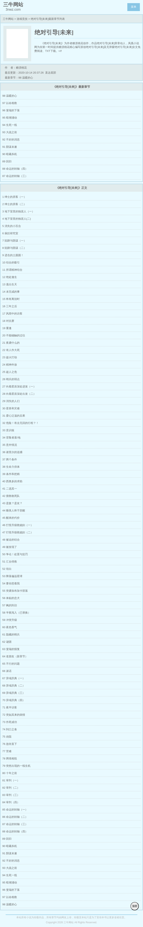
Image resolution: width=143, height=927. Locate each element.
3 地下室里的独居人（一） (18, 211)
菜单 (133, 6)
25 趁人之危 (9, 371)
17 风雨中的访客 (12, 313)
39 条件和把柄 (11, 474)
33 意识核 (8, 430)
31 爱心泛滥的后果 (13, 415)
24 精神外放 (9, 364)
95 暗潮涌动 (9, 117)
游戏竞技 (22, 18)
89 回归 (6, 161)
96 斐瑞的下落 (11, 110)
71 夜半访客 (9, 707)
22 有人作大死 (11, 350)
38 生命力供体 (11, 466)
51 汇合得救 (9, 561)
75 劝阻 (6, 736)
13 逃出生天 (9, 284)
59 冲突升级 (9, 619)
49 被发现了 (9, 547)
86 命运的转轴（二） (15, 816)
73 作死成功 (9, 722)
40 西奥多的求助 (12, 481)
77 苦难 (6, 751)
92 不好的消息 (11, 139)
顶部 (134, 906)
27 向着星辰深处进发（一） (19, 386)
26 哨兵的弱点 (11, 379)
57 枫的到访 (9, 605)
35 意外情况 (9, 444)
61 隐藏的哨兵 (11, 634)
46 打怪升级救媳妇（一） (17, 525)
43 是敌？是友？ (12, 503)
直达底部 (50, 72)
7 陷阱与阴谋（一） (14, 240)
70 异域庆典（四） (13, 700)
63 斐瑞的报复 (11, 649)
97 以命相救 (9, 103)
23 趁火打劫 (9, 357)
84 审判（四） (11, 802)
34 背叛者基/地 (11, 437)
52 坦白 (6, 568)
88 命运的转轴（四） (15, 168)
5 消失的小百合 (11, 226)
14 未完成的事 (11, 291)
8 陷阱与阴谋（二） (14, 247)
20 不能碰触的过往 (13, 335)
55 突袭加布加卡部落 (15, 590)
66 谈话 (6, 671)
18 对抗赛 (8, 320)
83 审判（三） (11, 795)
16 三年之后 (9, 306)
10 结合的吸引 (11, 262)
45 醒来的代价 (11, 517)
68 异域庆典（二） (13, 685)
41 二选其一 (9, 488)
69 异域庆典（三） (13, 692)
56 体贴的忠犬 (11, 598)
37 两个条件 (9, 459)
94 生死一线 (9, 125)
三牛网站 (8, 18)
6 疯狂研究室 (10, 233)
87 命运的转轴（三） (15, 176)
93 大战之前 (9, 132)
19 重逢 (6, 328)
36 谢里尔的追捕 (12, 452)
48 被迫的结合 (11, 539)
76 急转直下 (9, 743)
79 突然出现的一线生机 (16, 765)
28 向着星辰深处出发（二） (19, 393)
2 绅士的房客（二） (14, 204)
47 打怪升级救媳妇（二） (17, 532)
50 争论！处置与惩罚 (15, 554)
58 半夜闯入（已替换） (16, 612)
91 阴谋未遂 (9, 146)
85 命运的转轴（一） (15, 809)
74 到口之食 (9, 729)
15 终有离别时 (11, 299)
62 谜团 (6, 641)
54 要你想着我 (11, 583)
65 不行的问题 (11, 663)
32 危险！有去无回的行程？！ (20, 423)
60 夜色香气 (9, 627)
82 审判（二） (11, 787)
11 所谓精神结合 (12, 269)
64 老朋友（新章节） (15, 656)
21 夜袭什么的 (11, 342)
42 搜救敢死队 (11, 495)
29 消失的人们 (11, 401)
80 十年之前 (9, 773)
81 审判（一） (11, 780)
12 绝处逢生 (9, 277)
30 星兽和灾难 (11, 408)
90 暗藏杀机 (9, 154)
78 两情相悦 (9, 758)
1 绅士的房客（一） (14, 196)
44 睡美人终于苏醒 (13, 510)
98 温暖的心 (9, 95)
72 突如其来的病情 (13, 714)
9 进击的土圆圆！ (13, 255)
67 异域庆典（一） (13, 678)
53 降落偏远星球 (12, 576)
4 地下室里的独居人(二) (16, 218)
